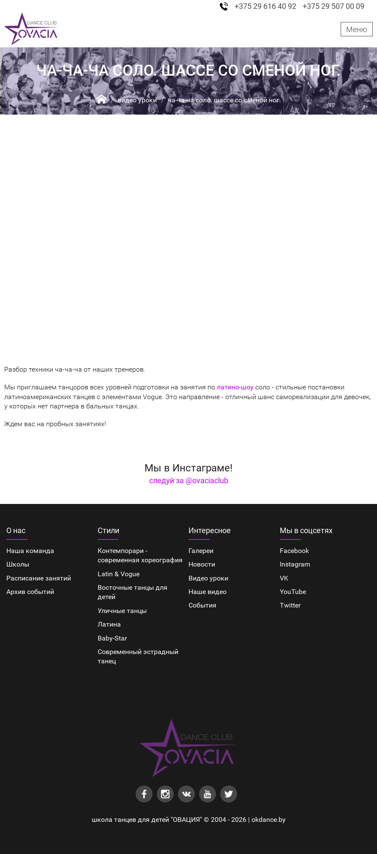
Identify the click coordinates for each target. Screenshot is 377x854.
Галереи (200, 551)
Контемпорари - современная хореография (140, 555)
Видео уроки (137, 100)
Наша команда (30, 551)
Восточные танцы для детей (132, 592)
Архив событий (30, 592)
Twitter (290, 605)
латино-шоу (235, 387)
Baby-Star (112, 638)
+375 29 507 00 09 (333, 6)
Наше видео (207, 592)
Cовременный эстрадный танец (138, 656)
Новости (201, 564)
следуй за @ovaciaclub (188, 480)
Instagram (295, 564)
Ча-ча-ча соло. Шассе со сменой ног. (224, 100)
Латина (109, 624)
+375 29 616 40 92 (265, 6)
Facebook (294, 551)
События (202, 605)
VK (284, 578)
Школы (17, 564)
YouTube (293, 592)
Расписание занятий (38, 578)
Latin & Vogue (118, 574)
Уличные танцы (122, 611)
